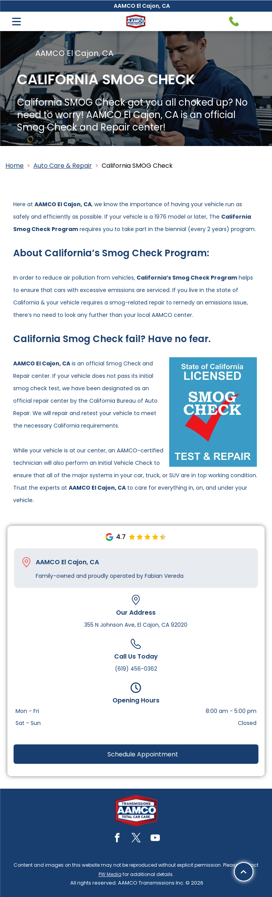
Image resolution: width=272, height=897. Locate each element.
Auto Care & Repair (62, 165)
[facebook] (117, 838)
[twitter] (136, 838)
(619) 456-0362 (136, 669)
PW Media (110, 874)
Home (14, 165)
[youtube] (155, 838)
